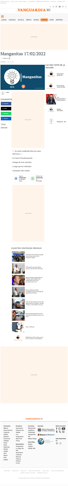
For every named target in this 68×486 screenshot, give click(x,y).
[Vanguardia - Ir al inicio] (34, 10)
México (28, 20)
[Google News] (20, 178)
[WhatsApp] (36, 178)
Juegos (4, 20)
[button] (2, 16)
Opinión (44, 20)
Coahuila (12, 20)
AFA (8, 92)
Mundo (36, 20)
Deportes (59, 20)
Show (51, 20)
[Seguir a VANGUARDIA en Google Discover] (5, 58)
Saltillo (21, 20)
